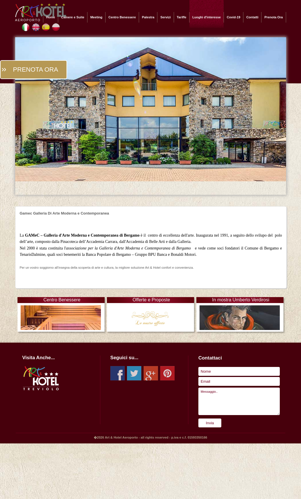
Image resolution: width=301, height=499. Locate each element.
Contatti (252, 17)
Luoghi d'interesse (206, 17)
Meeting (96, 17)
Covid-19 (233, 17)
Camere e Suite (72, 17)
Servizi (165, 17)
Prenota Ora (273, 17)
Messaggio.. (239, 401)
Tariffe (181, 17)
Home (50, 17)
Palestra (148, 17)
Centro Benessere (122, 17)
